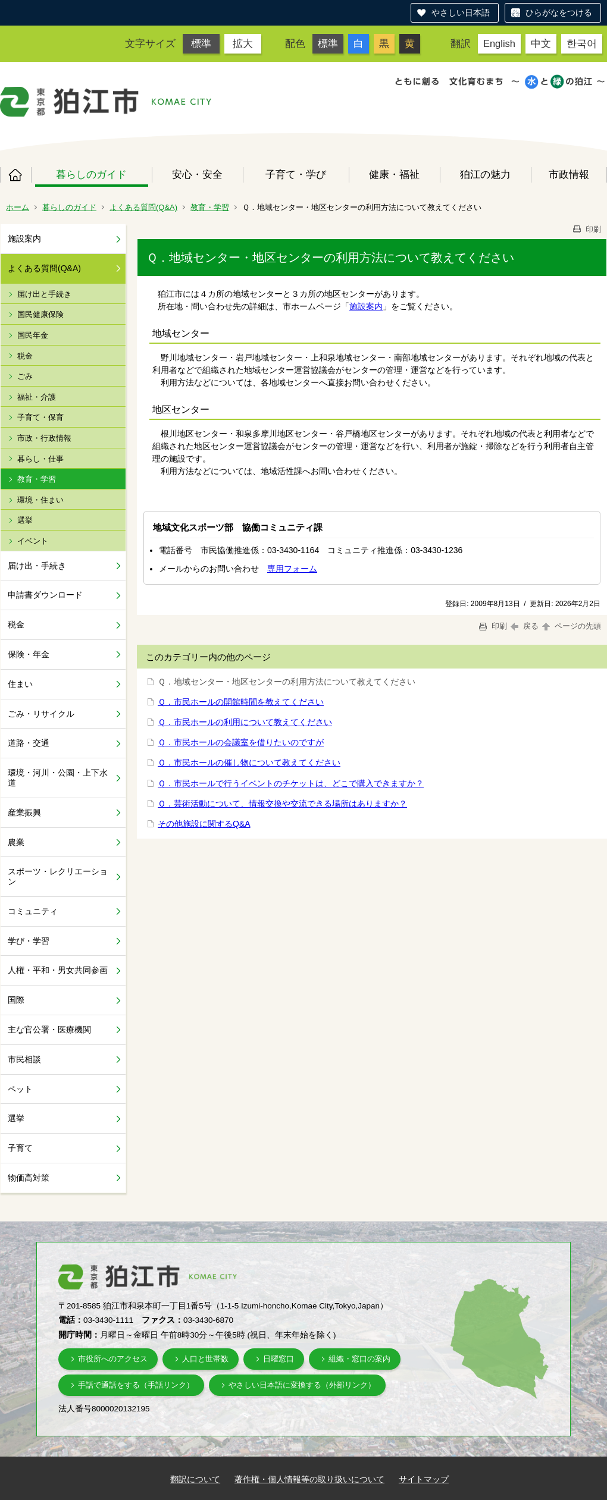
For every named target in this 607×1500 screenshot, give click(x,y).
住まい (20, 684)
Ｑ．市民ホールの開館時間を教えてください (241, 702)
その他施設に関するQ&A (204, 824)
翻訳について (195, 1479)
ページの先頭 (570, 626)
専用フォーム (292, 568)
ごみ (25, 376)
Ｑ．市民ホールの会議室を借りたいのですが (241, 742)
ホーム (15, 175)
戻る (524, 626)
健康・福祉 (394, 174)
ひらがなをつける (558, 12)
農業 (16, 842)
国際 (16, 1000)
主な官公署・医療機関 (49, 1029)
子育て (20, 1148)
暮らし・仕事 (40, 458)
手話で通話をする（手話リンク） (136, 1384)
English (499, 43)
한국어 (582, 43)
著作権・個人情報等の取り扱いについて (309, 1479)
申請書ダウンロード (45, 595)
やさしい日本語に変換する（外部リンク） (302, 1384)
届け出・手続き (37, 565)
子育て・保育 (40, 417)
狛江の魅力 (485, 174)
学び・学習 (28, 941)
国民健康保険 (40, 314)
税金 (25, 356)
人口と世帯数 (205, 1358)
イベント (32, 540)
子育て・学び (295, 174)
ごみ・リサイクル (41, 713)
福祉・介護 (36, 397)
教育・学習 (209, 207)
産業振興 (24, 812)
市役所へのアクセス (113, 1358)
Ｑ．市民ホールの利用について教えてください (245, 722)
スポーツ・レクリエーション (58, 876)
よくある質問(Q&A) (143, 207)
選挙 (25, 520)
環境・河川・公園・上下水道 (58, 777)
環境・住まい (40, 499)
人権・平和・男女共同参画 (58, 970)
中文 (541, 43)
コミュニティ (33, 911)
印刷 (586, 229)
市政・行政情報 (44, 438)
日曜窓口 (278, 1358)
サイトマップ (424, 1479)
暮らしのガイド (91, 174)
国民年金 (32, 335)
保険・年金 (28, 654)
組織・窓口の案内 (359, 1358)
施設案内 (24, 238)
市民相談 (24, 1059)
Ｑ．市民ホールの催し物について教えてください (249, 762)
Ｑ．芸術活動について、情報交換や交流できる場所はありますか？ (282, 803)
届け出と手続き (44, 294)
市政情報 (569, 174)
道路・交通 (28, 743)
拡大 (243, 43)
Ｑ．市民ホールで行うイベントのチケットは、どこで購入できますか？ (291, 783)
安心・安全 (197, 174)
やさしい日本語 (460, 12)
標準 (201, 43)
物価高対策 (28, 1177)
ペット (20, 1089)
